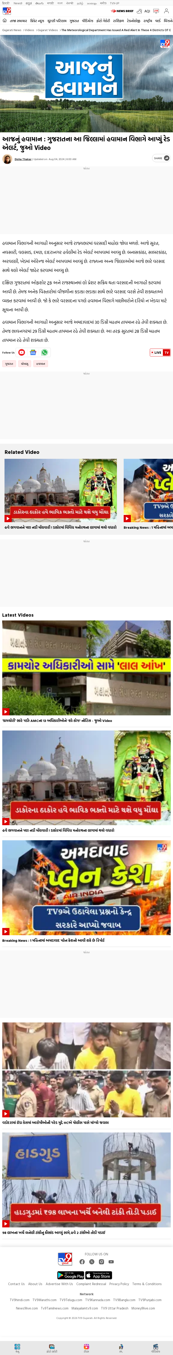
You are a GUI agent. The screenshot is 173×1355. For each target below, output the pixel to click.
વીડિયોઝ (87, 20)
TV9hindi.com (20, 1299)
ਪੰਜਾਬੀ (69, 3)
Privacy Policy (119, 1283)
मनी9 (103, 3)
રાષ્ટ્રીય (147, 20)
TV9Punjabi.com (150, 1299)
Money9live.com (143, 1308)
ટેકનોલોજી (133, 20)
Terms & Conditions (147, 1283)
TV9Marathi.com (44, 1299)
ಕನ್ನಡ (29, 3)
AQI (147, 11)
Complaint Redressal (91, 1283)
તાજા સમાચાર (18, 20)
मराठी (50, 3)
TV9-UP (114, 3)
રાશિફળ (118, 20)
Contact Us (16, 1283)
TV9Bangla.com (124, 1299)
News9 (18, 3)
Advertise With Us (59, 1283)
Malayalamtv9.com (84, 1308)
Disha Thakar (23, 159)
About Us (35, 1283)
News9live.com (27, 1308)
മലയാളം (92, 3)
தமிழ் (80, 3)
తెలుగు (39, 3)
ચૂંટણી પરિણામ (56, 20)
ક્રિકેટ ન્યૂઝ (37, 20)
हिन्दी (6, 3)
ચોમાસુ (24, 364)
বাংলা (60, 3)
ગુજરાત (74, 20)
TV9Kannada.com (97, 1299)
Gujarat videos (48, 30)
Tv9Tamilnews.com (54, 1308)
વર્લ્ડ (158, 20)
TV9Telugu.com (70, 1299)
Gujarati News (11, 30)
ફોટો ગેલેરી (103, 20)
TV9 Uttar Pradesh (114, 1308)
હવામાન (40, 364)
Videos (29, 30)
